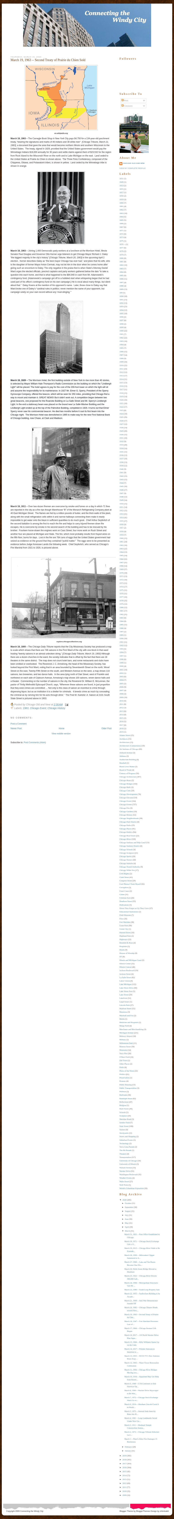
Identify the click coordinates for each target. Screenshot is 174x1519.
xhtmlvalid (164, 1511)
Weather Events (125, 1178)
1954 (121, 517)
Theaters (122, 1154)
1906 (121, 351)
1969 (121, 569)
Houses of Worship (126, 953)
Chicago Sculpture (126, 853)
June (126, 1219)
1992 (121, 645)
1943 (121, 479)
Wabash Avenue (125, 1168)
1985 (121, 625)
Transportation (125, 1157)
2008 (121, 694)
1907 (121, 355)
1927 (121, 424)
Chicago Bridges (126, 784)
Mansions (123, 1012)
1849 (121, 182)
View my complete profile (132, 168)
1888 (121, 286)
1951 (121, 507)
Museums (123, 1050)
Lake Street (123, 995)
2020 (124, 1200)
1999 (121, 663)
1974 (121, 587)
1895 (121, 313)
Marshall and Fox (126, 1015)
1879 (121, 255)
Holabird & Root (126, 943)
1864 (121, 217)
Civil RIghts (124, 873)
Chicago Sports (125, 856)
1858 (121, 196)
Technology (124, 1143)
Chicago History (56, 708)
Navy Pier (123, 1053)
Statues (122, 1129)
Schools (122, 1112)
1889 (121, 289)
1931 (121, 438)
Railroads (123, 1095)
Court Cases (124, 891)
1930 (121, 434)
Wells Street (124, 1181)
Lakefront (123, 998)
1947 (121, 493)
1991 (121, 642)
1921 (121, 403)
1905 (121, 348)
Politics (122, 1074)
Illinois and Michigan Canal (130, 960)
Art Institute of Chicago (128, 749)
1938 (121, 462)
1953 (121, 514)
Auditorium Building (127, 759)
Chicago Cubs (125, 790)
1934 (121, 448)
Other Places (124, 1064)
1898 (121, 324)
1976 (121, 593)
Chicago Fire (124, 808)
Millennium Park (126, 1043)
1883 (121, 268)
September (129, 1207)
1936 (121, 455)
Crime (121, 894)
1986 (121, 628)
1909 (121, 362)
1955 (121, 521)
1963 (25, 708)
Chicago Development (128, 794)
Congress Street (125, 880)
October (128, 1203)
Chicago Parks (125, 825)
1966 (121, 559)
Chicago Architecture (127, 777)
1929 (121, 431)
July (126, 1215)
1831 (121, 178)
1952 (121, 510)
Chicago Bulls (125, 787)
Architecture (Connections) (130, 746)
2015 (121, 718)
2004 (121, 680)
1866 (121, 223)
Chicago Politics (125, 832)
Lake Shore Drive (126, 988)
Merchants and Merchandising (131, 1029)
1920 (121, 400)
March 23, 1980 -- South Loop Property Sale (142, 1290)
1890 (121, 296)
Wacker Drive (124, 1171)
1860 (121, 203)
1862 (121, 210)
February (128, 1447)
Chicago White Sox (127, 870)
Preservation (124, 1078)
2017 (121, 725)
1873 (121, 237)
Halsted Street (125, 932)
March (127, 1231)
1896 (121, 317)
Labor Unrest (124, 981)
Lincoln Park (124, 1005)
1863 (121, 213)
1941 (121, 472)
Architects (123, 739)
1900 (121, 331)
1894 (121, 310)
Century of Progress (127, 773)
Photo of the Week (126, 1071)
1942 (121, 476)
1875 (121, 241)
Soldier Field (124, 1122)
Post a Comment (18, 723)
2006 (121, 687)
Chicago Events (125, 804)
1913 (121, 376)
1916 (121, 386)
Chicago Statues (125, 860)
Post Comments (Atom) (35, 742)
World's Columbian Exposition (131, 1188)
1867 (121, 227)
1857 (121, 192)
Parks (121, 1067)
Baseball (122, 763)
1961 (121, 542)
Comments (127, 106)
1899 (121, 327)
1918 (121, 393)
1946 (121, 490)
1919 (121, 396)
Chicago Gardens (126, 811)
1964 (121, 552)
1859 (121, 199)
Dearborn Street (125, 901)
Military (122, 1039)
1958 (121, 531)
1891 (121, 300)
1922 (121, 407)
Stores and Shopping (127, 1136)
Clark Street (124, 877)
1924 (121, 414)
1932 (121, 441)
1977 (121, 597)
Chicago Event (38, 708)
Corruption (123, 887)
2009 (121, 697)
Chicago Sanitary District (129, 846)
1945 (121, 486)
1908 (121, 358)
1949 (121, 500)
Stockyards (123, 1133)
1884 (121, 272)
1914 (121, 379)
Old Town (123, 1060)
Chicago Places (125, 829)
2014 (121, 715)
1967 (121, 562)
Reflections (123, 1102)
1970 (121, 573)
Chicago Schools (126, 849)
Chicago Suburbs (126, 863)
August (128, 1211)
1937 (121, 459)
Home (61, 728)
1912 (121, 372)
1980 (121, 607)
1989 (121, 635)
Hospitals (123, 946)
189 (120, 293)
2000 (121, 666)
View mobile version (61, 733)
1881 (121, 261)
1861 (121, 206)
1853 (121, 185)
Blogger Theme (126, 1511)
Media (121, 1019)
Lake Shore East (125, 991)
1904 (121, 344)
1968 (121, 566)
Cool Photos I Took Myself (130, 884)
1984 (121, 621)
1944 (121, 483)
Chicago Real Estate (127, 836)
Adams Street (124, 735)
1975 (121, 590)
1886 (121, 279)
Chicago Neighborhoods (129, 818)
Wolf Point (123, 1185)
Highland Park (125, 936)
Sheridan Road (125, 1119)
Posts (124, 100)
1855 (121, 189)
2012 (121, 708)
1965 (121, 555)
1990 (121, 638)
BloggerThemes (143, 1511)
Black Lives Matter (127, 766)
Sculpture (123, 1116)
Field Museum (125, 915)
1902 (121, 338)
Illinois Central (125, 967)
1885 (121, 275)
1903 (121, 341)
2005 (121, 683)
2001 (121, 670)
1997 (121, 656)
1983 (121, 618)
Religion (122, 1105)
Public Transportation (127, 1088)
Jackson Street (125, 974)
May (126, 1223)
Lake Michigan (125, 984)
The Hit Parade (125, 1150)
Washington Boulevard (128, 1174)
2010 (121, 701)
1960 (121, 538)
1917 (121, 389)
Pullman (122, 1091)
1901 (121, 334)
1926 (121, 421)
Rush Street (124, 1109)
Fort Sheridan (124, 922)
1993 (121, 649)
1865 (121, 220)
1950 (121, 504)
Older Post (106, 728)
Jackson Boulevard (126, 970)
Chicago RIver (125, 839)
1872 (121, 234)
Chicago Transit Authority (129, 867)
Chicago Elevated (126, 798)
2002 (121, 673)
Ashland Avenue (125, 753)
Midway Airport (125, 1036)
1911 (121, 369)
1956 (121, 524)
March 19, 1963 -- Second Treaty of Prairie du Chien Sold (48, 60)
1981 (121, 611)
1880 (121, 258)
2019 (121, 732)
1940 (121, 469)
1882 (121, 265)
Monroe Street (125, 1046)
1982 (121, 614)
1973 (121, 583)
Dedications (124, 905)
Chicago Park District (127, 822)
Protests (122, 1081)
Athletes (122, 756)
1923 (121, 410)
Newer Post (16, 728)
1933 (121, 445)
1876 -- (122, 244)
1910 (121, 365)
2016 (121, 721)
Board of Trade (125, 770)
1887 (121, 282)
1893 (121, 306)
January (128, 1451)
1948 (121, 497)
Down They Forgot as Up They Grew (134, 908)
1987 (121, 632)
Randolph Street (125, 1098)
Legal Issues (124, 1002)
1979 (121, 604)
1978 (121, 600)
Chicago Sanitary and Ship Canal (132, 842)
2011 (121, 704)
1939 (121, 466)
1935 (121, 452)
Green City (123, 929)
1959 (121, 535)
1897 (121, 320)
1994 (121, 652)
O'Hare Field (124, 1057)
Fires (121, 919)
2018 (121, 728)
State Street (123, 1126)
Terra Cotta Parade (126, 1147)
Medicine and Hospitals (128, 1022)
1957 (121, 528)
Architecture (124, 742)
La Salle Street (125, 977)
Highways (123, 939)
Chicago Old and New (133, 163)
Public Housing (125, 1085)
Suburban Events (126, 1140)
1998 (121, 659)
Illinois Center (125, 963)
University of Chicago (128, 1161)
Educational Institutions (128, 912)
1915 (121, 383)
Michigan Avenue (126, 1033)
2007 (121, 690)
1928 (121, 427)
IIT (120, 956)
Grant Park (123, 925)
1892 (121, 303)
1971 (121, 576)
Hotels (122, 950)
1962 (121, 545)
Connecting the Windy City (31, 1511)
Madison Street (125, 1008)
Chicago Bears (125, 780)
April (127, 1227)
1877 (121, 248)
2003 (121, 676)
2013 (121, 711)
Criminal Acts (124, 898)
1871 (121, 230)
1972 (121, 580)
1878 (121, 251)
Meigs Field (124, 1026)
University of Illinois (127, 1164)
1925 (121, 417)
